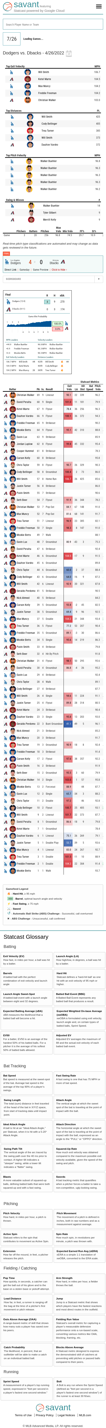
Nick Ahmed (23, 597)
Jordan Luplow (25, 444)
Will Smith (43, 72)
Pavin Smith (23, 493)
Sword (17, 908)
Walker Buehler (48, 161)
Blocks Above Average (70, 1347)
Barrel (19, 898)
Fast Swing (19, 903)
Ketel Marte (44, 79)
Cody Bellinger (49, 123)
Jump (59, 1298)
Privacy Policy (45, 1415)
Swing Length (12, 1100)
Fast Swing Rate (66, 1075)
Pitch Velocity (11, 1213)
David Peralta (24, 402)
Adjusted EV (63, 1035)
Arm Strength (64, 1277)
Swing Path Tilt (13, 1148)
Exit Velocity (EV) (13, 956)
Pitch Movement (67, 1213)
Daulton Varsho (50, 144)
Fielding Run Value (67, 1319)
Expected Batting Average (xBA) (22, 1011)
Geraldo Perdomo (26, 590)
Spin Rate (62, 1234)
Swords (60, 1176)
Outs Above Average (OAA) (20, 1319)
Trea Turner (48, 130)
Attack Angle (64, 1100)
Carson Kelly (23, 458)
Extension (9, 1251)
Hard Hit (18, 893)
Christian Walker (47, 100)
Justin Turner (24, 486)
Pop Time (9, 1277)
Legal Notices (67, 1415)
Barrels (7, 973)
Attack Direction (66, 1124)
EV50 (6, 1035)
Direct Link (11, 269)
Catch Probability (14, 1347)
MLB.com (85, 1415)
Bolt (59, 1381)
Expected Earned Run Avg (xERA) (77, 1251)
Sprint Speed (11, 1381)
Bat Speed (9, 1075)
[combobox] (53, 24)
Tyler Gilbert (49, 212)
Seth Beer (22, 500)
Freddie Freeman (47, 93)
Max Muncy (44, 86)
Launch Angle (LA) (67, 956)
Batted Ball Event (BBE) (70, 994)
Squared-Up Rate (66, 1148)
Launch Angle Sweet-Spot (19, 994)
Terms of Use (23, 1415)
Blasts (7, 1176)
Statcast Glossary (26, 936)
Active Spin (10, 1234)
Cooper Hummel (25, 451)
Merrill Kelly (49, 219)
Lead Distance (12, 1298)
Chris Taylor (23, 465)
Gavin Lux (22, 437)
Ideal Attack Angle (14, 1124)
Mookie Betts (24, 430)
